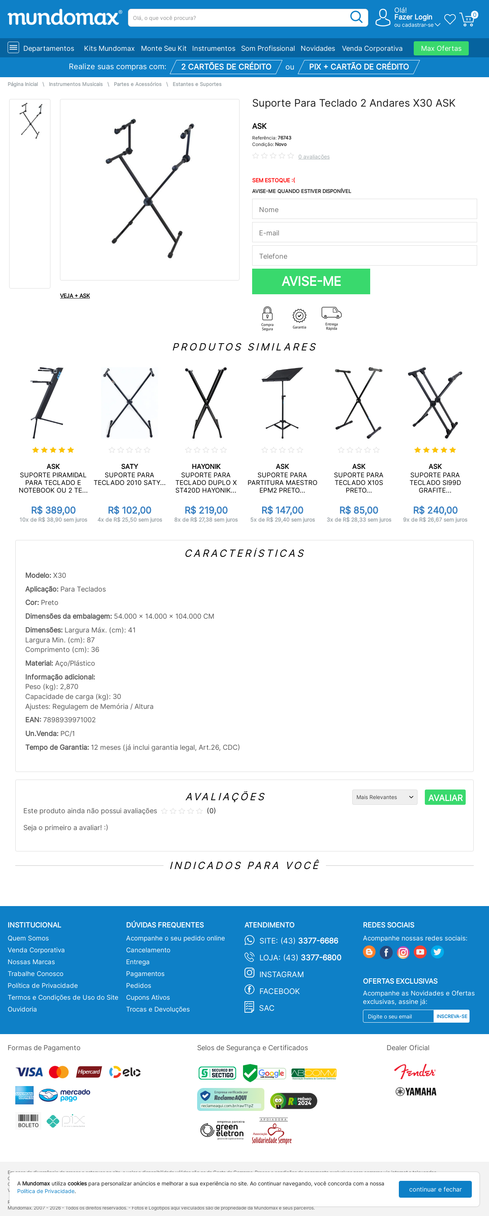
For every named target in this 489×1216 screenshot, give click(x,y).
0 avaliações (314, 156)
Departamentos (48, 48)
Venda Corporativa (372, 48)
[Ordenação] (385, 797)
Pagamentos (145, 974)
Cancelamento (148, 950)
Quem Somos (28, 938)
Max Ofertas (441, 48)
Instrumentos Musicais (76, 84)
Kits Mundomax (109, 48)
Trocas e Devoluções (158, 1009)
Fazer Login (413, 17)
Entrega (138, 962)
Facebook (279, 991)
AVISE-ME (311, 281)
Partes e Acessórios (138, 84)
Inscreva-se (452, 1016)
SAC (267, 1008)
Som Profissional (268, 48)
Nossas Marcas (31, 962)
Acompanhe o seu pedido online (175, 938)
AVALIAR (445, 798)
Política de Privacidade (43, 985)
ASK (259, 126)
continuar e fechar (435, 1189)
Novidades (318, 48)
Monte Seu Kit (164, 48)
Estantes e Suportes (197, 84)
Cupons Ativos (148, 997)
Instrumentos (213, 48)
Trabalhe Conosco (35, 974)
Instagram (281, 974)
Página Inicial (23, 84)
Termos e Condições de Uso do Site (63, 997)
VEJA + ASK (75, 295)
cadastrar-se (418, 24)
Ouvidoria (22, 1009)
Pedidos (138, 985)
